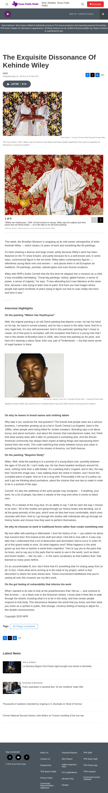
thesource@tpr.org (84, 28)
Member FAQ (68, 779)
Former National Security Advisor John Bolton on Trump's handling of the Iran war (43, 715)
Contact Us (45, 759)
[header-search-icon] (82, 4)
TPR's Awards (89, 772)
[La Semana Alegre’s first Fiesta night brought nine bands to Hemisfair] (12, 667)
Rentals (65, 785)
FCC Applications (69, 772)
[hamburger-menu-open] (7, 4)
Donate (96, 4)
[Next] (100, 219)
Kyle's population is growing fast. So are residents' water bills (52, 687)
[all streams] (104, 14)
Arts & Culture (29, 662)
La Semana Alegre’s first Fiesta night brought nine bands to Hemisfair (57, 666)
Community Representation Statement (47, 785)
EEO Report (67, 759)
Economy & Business (32, 683)
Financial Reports (69, 753)
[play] (7, 14)
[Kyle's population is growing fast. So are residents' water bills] (12, 688)
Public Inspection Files (69, 766)
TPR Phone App (90, 765)
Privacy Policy (46, 778)
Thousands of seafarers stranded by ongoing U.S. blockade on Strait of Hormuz (42, 704)
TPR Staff (87, 753)
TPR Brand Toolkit (48, 772)
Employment (45, 765)
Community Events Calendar (91, 778)
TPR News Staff (90, 759)
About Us (44, 753)
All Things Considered (24, 626)
